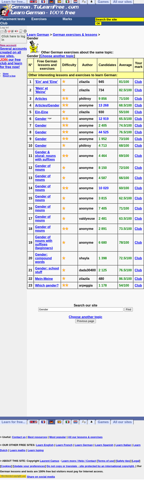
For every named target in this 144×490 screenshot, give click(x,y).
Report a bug (9, 76)
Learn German (38, 34)
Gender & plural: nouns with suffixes (45, 155)
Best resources (37, 437)
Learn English (45, 445)
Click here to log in (13, 37)
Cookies (6, 466)
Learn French (64, 445)
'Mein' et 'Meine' (41, 90)
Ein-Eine (41, 112)
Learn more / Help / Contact (79, 460)
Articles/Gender (47, 105)
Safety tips (123, 460)
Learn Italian (123, 445)
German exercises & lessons (75, 34)
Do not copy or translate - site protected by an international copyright (90, 466)
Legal (135, 460)
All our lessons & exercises (85, 437)
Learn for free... (13, 422)
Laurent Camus (49, 460)
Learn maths (17, 450)
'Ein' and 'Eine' (46, 82)
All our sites (122, 422)
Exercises (39, 19)
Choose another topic (57, 56)
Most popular (57, 437)
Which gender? (47, 285)
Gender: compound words (43, 258)
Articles (41, 98)
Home (6, 74)
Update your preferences (29, 466)
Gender (41, 119)
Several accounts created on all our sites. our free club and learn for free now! (13, 58)
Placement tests (12, 19)
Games (103, 422)
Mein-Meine (44, 278)
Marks (67, 19)
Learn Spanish (104, 445)
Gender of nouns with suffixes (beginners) (44, 242)
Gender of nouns (43, 167)
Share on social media (41, 476)
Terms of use (106, 460)
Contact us (19, 437)
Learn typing (36, 450)
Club (4, 23)
